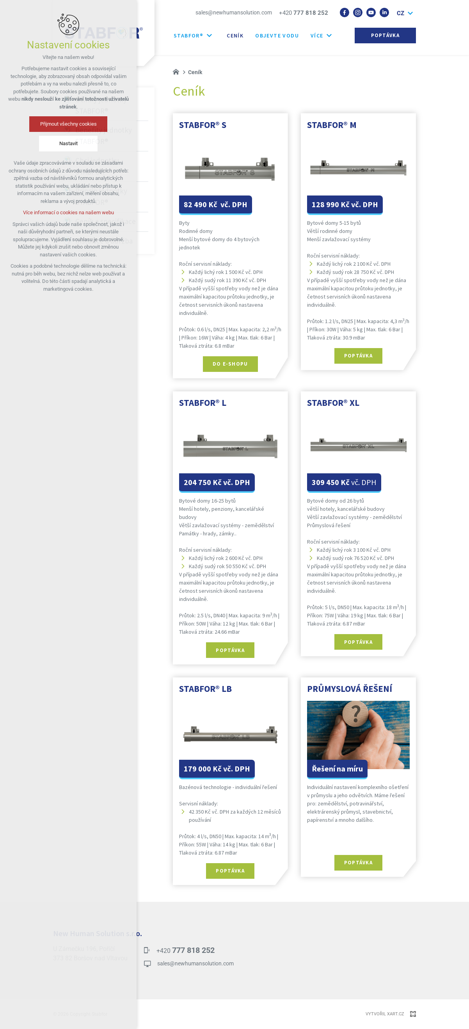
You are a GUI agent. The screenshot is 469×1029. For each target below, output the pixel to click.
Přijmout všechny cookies (68, 124)
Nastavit (68, 143)
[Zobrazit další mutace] (410, 13)
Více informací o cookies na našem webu (68, 212)
